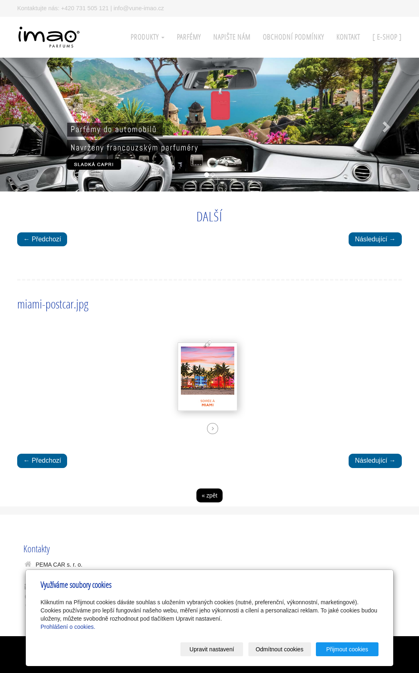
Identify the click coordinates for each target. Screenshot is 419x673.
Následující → (375, 239)
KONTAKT (348, 37)
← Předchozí (42, 239)
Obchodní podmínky (293, 37)
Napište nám (231, 37)
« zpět (209, 495)
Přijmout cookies (347, 649)
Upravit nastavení (211, 649)
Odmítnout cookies (280, 649)
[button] (31, 125)
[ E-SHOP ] (387, 37)
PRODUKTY (147, 37)
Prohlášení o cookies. (68, 626)
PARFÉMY (189, 37)
